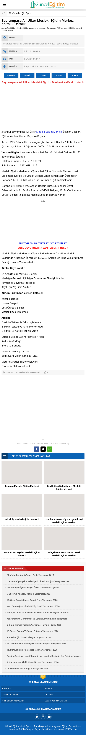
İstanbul (42, 28)
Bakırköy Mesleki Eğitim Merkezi (22, 519)
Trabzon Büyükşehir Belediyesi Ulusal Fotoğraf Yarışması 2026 (38, 581)
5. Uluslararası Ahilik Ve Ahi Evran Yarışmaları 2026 (32, 662)
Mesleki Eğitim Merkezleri (27, 28)
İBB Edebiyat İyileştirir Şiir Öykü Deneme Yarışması (33, 587)
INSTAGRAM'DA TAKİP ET (34, 243)
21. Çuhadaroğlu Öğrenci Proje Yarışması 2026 (32, 13)
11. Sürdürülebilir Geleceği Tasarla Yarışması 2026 (32, 649)
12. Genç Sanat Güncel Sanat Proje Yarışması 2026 (32, 600)
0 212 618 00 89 (32, 51)
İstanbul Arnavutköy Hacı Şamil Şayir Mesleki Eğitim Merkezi (64, 521)
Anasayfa (5, 28)
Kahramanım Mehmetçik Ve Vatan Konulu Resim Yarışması (37, 618)
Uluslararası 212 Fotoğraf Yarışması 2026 (27, 668)
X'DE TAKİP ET (58, 243)
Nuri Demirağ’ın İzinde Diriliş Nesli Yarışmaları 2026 (33, 606)
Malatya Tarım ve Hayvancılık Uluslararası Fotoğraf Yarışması (38, 612)
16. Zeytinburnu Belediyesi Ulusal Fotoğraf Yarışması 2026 (36, 643)
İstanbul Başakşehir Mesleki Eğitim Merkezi (21, 554)
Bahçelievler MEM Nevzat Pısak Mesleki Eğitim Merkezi (64, 554)
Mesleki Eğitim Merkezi (49, 131)
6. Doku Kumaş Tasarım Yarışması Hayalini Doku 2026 (34, 624)
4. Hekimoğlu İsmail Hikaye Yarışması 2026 (29, 637)
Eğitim (12, 28)
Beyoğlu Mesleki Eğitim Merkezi (22, 486)
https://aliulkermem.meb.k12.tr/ (40, 66)
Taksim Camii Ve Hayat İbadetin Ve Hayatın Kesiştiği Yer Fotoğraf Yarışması (44, 656)
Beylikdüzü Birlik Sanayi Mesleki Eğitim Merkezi (64, 488)
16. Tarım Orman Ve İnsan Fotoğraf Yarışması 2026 (32, 631)
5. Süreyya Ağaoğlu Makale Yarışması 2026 (28, 593)
